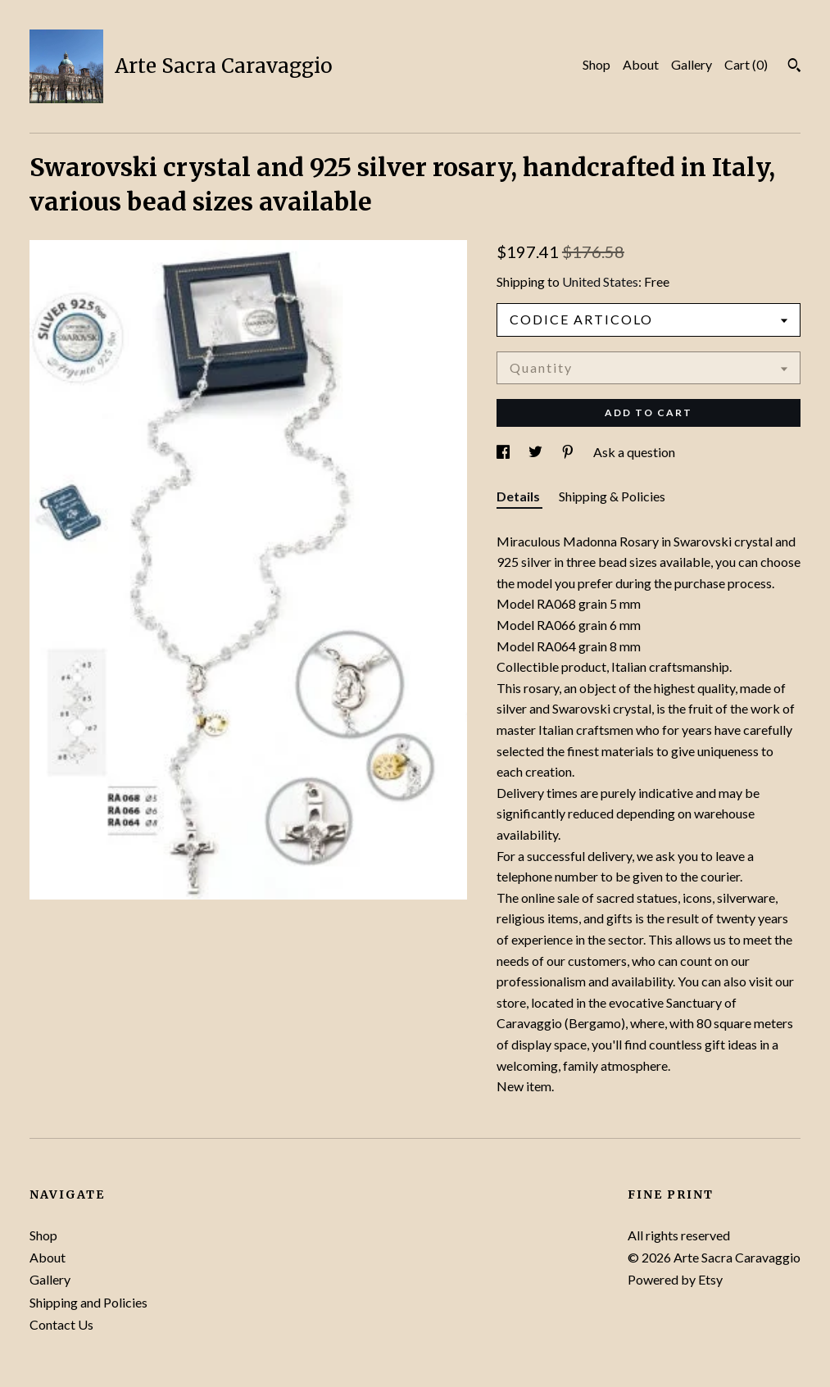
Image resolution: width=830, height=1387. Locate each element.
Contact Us (61, 1324)
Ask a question (634, 452)
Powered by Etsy (675, 1279)
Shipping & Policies (612, 496)
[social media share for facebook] (504, 452)
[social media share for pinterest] (569, 452)
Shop (596, 64)
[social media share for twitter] (536, 452)
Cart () (746, 64)
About (641, 64)
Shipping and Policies (88, 1302)
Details (519, 496)
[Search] (794, 67)
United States (600, 281)
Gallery (691, 64)
